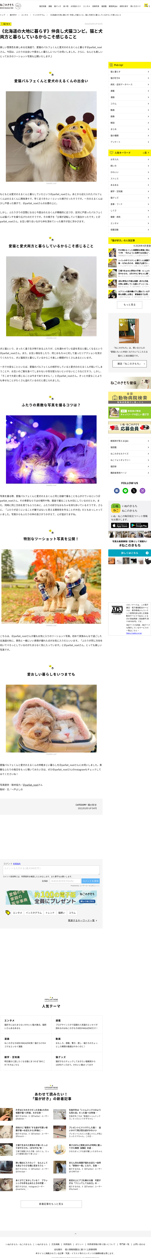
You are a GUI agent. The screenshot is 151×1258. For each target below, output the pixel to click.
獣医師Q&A (113, 6)
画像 (113, 116)
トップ (2, 15)
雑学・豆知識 (117, 191)
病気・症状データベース (121, 84)
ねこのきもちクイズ (119, 453)
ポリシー (79, 1244)
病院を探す (124, 6)
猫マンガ (57, 6)
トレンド (50, 912)
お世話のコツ (76, 6)
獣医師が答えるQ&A (119, 440)
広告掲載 (56, 1244)
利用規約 (68, 1244)
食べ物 (65, 6)
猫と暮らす (116, 71)
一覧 (145, 152)
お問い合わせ (139, 1244)
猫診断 (114, 466)
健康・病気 (116, 216)
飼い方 (114, 165)
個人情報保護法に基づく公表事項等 (81, 1249)
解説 (113, 122)
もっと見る (130, 304)
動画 (113, 109)
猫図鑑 (104, 6)
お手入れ (115, 159)
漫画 (113, 97)
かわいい (115, 172)
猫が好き (13, 15)
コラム (72, 912)
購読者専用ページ (118, 472)
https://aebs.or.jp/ (134, 633)
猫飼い (61, 912)
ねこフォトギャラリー (120, 460)
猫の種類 (115, 135)
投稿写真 (95, 6)
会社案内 (58, 1249)
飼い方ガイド (135, 6)
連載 (50, 6)
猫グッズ (115, 197)
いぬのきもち (42, 1244)
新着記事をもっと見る (51, 1203)
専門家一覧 (124, 1244)
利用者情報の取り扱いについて (101, 1244)
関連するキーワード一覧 (81, 920)
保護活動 (115, 229)
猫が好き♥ (115, 78)
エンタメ (86, 6)
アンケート (116, 141)
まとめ (114, 129)
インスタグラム (39, 15)
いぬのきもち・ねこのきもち (19, 1244)
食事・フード (117, 204)
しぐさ (114, 210)
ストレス (115, 178)
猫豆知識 (42, 6)
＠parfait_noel (51, 183)
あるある (115, 184)
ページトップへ (75, 1234)
